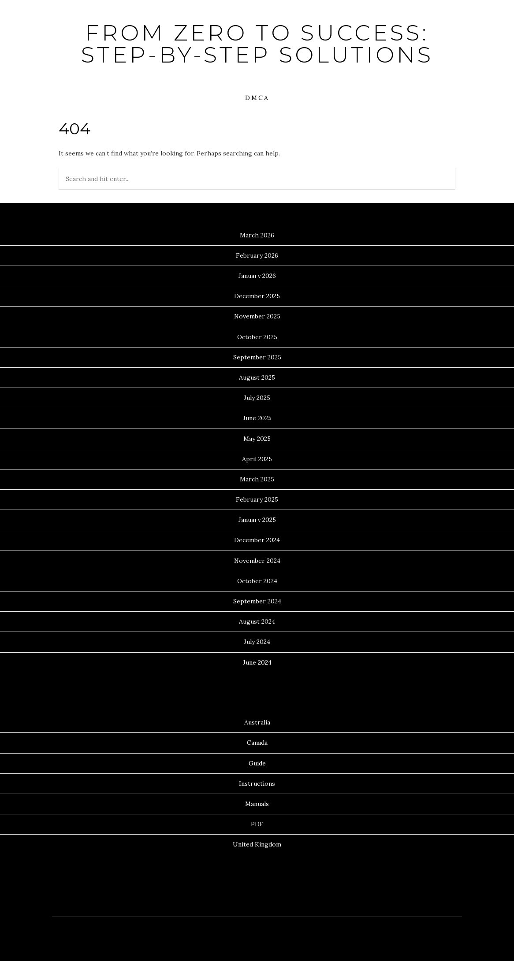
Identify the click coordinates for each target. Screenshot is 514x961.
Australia (257, 722)
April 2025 (257, 459)
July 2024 (257, 642)
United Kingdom (257, 844)
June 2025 (257, 418)
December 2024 (257, 540)
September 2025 (257, 357)
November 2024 (257, 561)
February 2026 (257, 255)
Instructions (257, 783)
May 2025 (257, 439)
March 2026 (257, 235)
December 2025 (257, 296)
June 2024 (257, 662)
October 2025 (257, 337)
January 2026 (257, 276)
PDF (257, 824)
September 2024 (257, 601)
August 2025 (257, 377)
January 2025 (257, 520)
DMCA (257, 98)
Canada (257, 743)
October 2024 (257, 581)
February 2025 (257, 499)
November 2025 (257, 316)
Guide (257, 763)
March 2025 (257, 479)
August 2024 (257, 621)
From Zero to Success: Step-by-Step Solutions (257, 43)
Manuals (257, 804)
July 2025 (257, 398)
